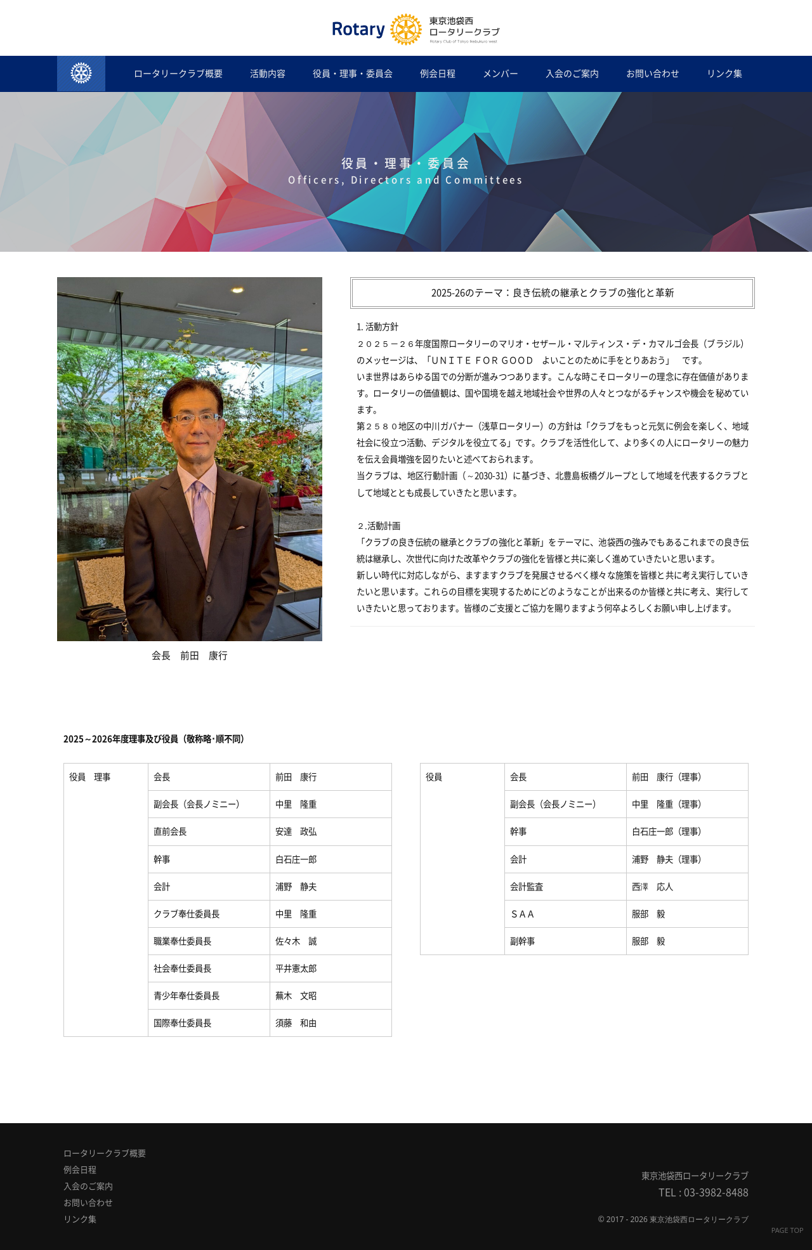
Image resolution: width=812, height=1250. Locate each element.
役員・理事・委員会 (353, 73)
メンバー (500, 73)
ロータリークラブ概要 (178, 73)
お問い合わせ (652, 73)
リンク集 (724, 73)
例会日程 (437, 73)
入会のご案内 (572, 73)
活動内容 (267, 73)
